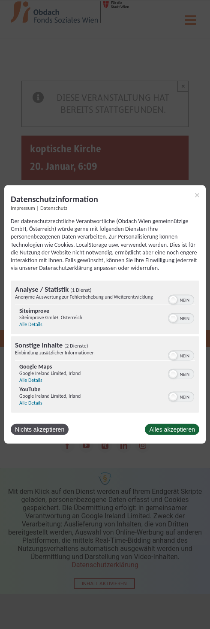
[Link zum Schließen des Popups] (197, 195)
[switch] (181, 299)
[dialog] (105, 314)
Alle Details (30, 324)
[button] (173, 300)
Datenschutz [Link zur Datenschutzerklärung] (53, 208)
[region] (105, 348)
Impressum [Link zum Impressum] (23, 208)
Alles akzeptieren (172, 429)
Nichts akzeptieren (39, 429)
